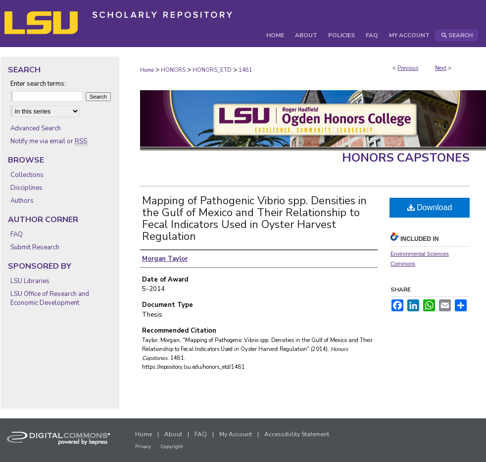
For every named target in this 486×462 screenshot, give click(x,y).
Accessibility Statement (296, 434)
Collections (27, 175)
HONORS (173, 70)
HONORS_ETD (212, 70)
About (173, 434)
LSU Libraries (29, 281)
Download (429, 207)
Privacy (143, 446)
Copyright (171, 446)
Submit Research (34, 247)
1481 (245, 70)
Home (147, 70)
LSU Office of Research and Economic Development (49, 298)
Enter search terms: (38, 83)
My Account (235, 434)
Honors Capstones (406, 158)
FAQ (16, 234)
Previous (407, 68)
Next (440, 68)
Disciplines (26, 187)
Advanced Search (35, 128)
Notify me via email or (48, 141)
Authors (22, 200)
